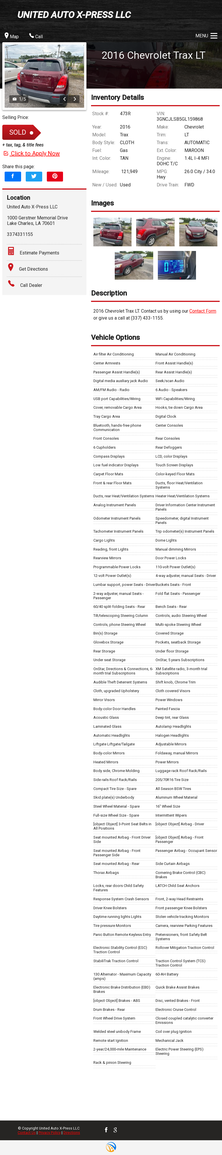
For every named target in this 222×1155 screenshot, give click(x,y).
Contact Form (202, 311)
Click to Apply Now (31, 153)
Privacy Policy (49, 1132)
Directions (71, 1132)
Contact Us (27, 1132)
